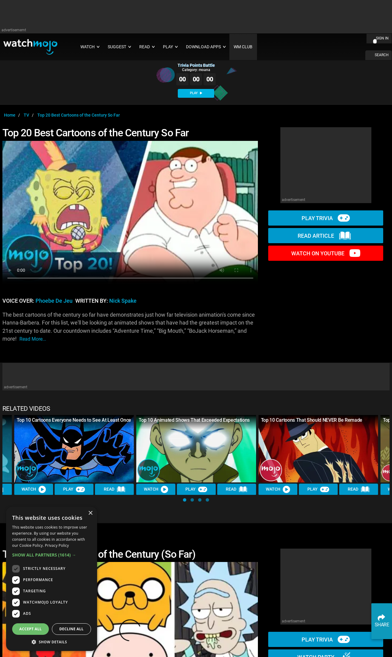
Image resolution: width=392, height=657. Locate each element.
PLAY (196, 93)
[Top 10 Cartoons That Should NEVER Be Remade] (318, 448)
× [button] (90, 513)
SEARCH (382, 55)
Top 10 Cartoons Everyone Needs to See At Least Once (74, 420)
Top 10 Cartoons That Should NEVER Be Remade (311, 420)
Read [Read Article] (115, 489)
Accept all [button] (30, 628)
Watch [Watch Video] (34, 489)
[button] (184, 500)
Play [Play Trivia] (74, 489)
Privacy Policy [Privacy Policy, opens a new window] (57, 545)
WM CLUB (243, 46)
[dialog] (51, 579)
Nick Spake (123, 301)
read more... (32, 339)
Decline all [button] (71, 628)
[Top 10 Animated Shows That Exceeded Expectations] (196, 448)
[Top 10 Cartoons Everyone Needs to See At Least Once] (74, 448)
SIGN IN (382, 38)
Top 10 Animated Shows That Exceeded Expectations (194, 420)
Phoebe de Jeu (54, 301)
